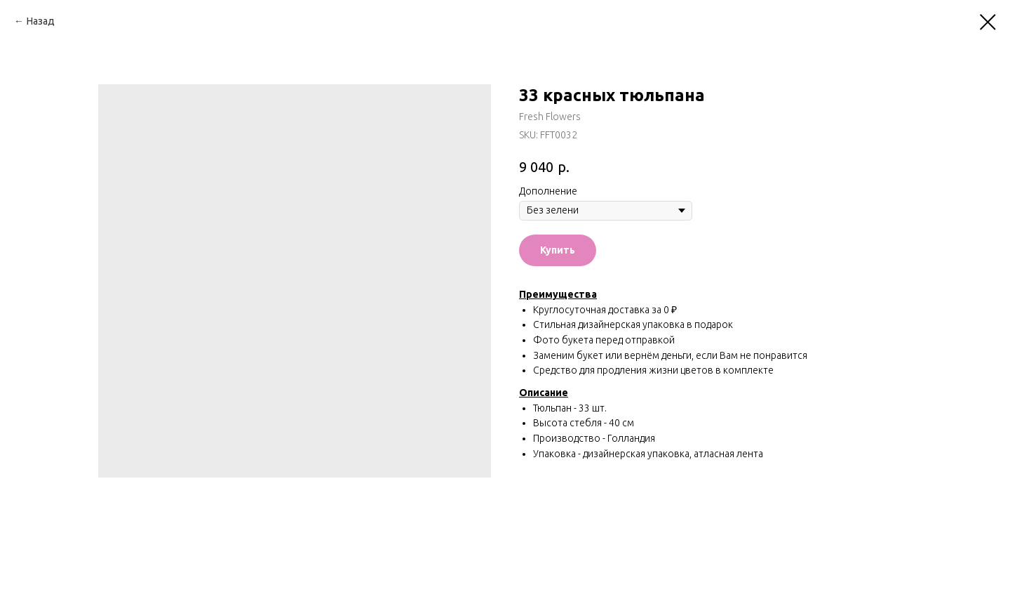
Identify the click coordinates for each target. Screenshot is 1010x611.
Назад (41, 21)
